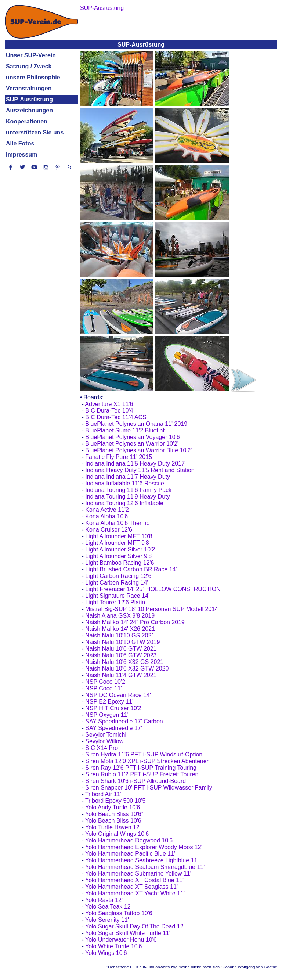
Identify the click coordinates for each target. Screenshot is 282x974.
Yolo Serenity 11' (107, 920)
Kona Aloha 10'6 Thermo (117, 523)
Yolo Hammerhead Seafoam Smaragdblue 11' (145, 867)
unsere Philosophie (33, 77)
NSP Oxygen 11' (107, 715)
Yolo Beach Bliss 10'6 (113, 820)
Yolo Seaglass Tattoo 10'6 (118, 913)
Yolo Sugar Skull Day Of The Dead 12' (135, 926)
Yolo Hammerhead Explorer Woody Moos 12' (143, 847)
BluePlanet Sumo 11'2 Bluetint (124, 430)
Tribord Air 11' (103, 794)
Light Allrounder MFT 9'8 (117, 543)
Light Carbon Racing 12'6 (118, 576)
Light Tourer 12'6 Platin (115, 602)
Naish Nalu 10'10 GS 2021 (120, 635)
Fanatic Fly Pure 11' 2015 (118, 457)
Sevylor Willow (104, 741)
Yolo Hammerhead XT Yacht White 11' (135, 893)
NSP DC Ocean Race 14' (118, 695)
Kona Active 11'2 (107, 510)
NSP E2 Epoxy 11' (109, 701)
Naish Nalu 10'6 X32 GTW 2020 (127, 668)
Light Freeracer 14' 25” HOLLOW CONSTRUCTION (152, 589)
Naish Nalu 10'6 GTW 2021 (120, 649)
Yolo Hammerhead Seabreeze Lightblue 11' (141, 860)
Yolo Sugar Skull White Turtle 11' (127, 933)
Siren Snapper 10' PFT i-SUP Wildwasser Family (148, 787)
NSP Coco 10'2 (105, 682)
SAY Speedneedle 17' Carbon (124, 721)
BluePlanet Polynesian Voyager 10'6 (132, 437)
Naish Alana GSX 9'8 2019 (120, 615)
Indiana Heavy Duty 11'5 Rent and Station (139, 470)
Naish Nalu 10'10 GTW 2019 (122, 642)
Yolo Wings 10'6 (106, 953)
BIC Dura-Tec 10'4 (109, 410)
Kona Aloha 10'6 (106, 516)
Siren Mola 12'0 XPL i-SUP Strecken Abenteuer (147, 761)
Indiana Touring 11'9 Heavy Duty (127, 496)
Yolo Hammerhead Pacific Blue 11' (130, 854)
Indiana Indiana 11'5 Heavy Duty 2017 (135, 463)
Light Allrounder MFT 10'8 (118, 536)
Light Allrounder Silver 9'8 (118, 556)
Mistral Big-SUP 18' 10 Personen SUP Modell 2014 (151, 609)
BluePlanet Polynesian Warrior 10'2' (131, 444)
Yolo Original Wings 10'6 (117, 834)
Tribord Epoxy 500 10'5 (115, 801)
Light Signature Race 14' (117, 596)
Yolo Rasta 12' (104, 900)
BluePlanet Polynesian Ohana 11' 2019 (136, 424)
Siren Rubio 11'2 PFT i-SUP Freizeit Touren (141, 774)
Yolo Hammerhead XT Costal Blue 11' (134, 880)
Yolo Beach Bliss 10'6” (114, 814)
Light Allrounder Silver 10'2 (120, 549)
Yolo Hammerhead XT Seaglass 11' (131, 887)
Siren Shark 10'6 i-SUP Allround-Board (135, 781)
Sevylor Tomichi (105, 735)
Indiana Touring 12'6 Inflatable (124, 503)
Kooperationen (26, 121)
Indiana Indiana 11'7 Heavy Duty (127, 477)
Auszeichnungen (29, 110)
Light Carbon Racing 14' (116, 582)
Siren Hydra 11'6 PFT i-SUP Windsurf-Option (143, 754)
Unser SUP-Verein (31, 55)
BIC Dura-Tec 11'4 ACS (116, 417)
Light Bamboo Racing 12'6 (119, 563)
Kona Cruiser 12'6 (108, 529)
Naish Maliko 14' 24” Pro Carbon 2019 (135, 622)
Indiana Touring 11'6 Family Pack (128, 490)
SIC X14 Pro (101, 748)
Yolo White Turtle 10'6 (113, 946)
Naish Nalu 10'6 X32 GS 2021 (124, 662)
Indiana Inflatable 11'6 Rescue (124, 483)
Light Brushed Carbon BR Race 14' (131, 569)
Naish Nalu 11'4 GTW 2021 (120, 675)
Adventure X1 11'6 (109, 404)
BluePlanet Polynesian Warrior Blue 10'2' (138, 450)
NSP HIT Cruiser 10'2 (113, 708)
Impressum (21, 154)
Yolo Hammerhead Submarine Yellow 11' (138, 873)
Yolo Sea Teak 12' (108, 906)
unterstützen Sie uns (35, 132)
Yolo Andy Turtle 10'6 (112, 807)
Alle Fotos (20, 143)
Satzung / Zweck (28, 66)
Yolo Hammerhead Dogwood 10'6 (129, 840)
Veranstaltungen (28, 88)
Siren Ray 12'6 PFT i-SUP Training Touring (140, 768)
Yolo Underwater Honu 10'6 (121, 940)
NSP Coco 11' (103, 688)
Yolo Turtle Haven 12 (112, 827)
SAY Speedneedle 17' (113, 728)
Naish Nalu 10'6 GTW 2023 (120, 655)
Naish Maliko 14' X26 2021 (120, 629)
